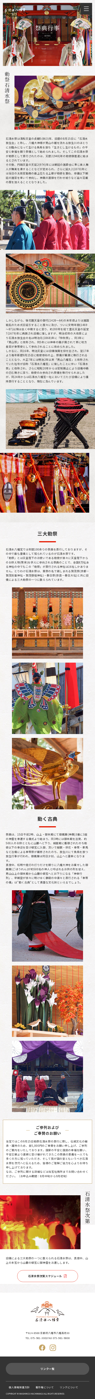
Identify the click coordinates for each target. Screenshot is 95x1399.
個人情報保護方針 (19, 1387)
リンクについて (69, 1387)
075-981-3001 (39, 1338)
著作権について (45, 1387)
